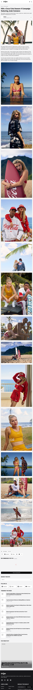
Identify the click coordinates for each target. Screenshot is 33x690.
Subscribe (29, 686)
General (2, 688)
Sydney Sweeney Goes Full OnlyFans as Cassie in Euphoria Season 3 (18, 629)
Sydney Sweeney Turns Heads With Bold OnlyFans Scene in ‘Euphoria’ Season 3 (18, 617)
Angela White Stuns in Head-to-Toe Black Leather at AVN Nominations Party (17, 623)
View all (15, 558)
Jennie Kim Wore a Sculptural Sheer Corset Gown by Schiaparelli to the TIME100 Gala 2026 (16, 635)
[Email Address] (21, 687)
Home (2, 6)
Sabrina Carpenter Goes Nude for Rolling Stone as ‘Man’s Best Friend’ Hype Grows (18, 606)
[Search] (31, 2)
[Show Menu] (1, 2)
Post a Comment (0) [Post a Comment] (16, 572)
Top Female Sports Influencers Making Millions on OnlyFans (18, 599)
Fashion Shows (11, 686)
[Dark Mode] (29, 2)
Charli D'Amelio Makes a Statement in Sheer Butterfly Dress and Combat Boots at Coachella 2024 (18, 594)
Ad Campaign (6, 6)
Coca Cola (9, 551)
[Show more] (22, 554)
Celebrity (2, 686)
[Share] (31, 17)
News (10, 688)
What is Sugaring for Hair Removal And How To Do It (16, 611)
